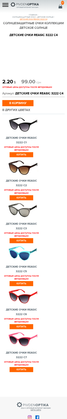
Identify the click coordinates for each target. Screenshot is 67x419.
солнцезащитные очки (23, 17)
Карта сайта (36, 410)
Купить (21, 154)
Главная (33, 15)
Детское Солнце (45, 17)
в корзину (18, 103)
